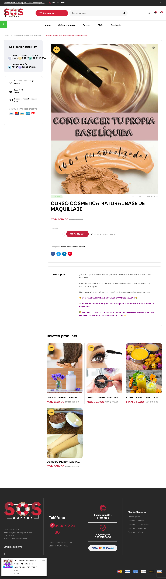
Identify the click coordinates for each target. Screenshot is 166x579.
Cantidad (54, 229)
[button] (24, 3)
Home (6, 35)
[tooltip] (3, 24)
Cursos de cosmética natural (27, 35)
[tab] (59, 274)
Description (59, 274)
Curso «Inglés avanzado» (17, 58)
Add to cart (79, 234)
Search (124, 13)
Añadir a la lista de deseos (104, 234)
